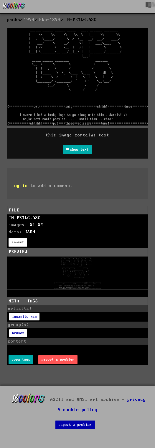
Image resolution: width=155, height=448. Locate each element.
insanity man (24, 317)
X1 (32, 225)
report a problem (58, 359)
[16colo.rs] (14, 6)
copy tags (21, 359)
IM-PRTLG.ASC (25, 218)
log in (20, 185)
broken (18, 333)
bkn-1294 (49, 19)
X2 (40, 225)
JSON (30, 232)
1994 (29, 19)
